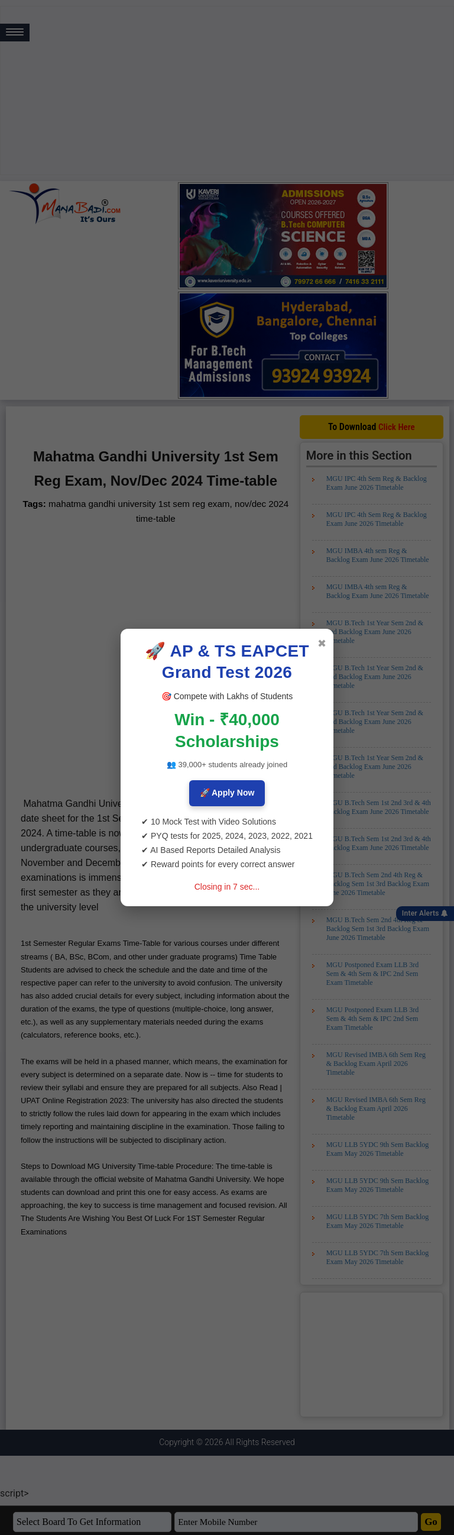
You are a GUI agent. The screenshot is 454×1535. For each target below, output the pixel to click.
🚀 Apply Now (227, 792)
